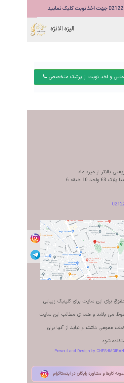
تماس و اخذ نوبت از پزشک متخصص (57, 77)
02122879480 (99, 204)
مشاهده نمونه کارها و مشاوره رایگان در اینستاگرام (62, 373)
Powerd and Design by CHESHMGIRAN (62, 351)
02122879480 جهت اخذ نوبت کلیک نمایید (67, 9)
